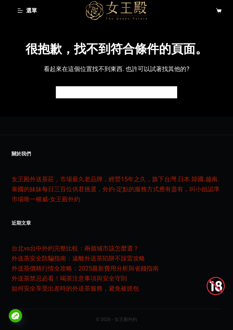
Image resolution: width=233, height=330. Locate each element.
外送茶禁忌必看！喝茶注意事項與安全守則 (69, 278)
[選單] (27, 10)
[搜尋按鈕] (171, 92)
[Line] (15, 315)
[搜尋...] (110, 92)
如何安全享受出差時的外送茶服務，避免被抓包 (75, 288)
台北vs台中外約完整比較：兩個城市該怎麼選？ (75, 248)
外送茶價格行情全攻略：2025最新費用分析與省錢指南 (85, 268)
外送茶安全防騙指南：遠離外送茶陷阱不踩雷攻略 (78, 258)
